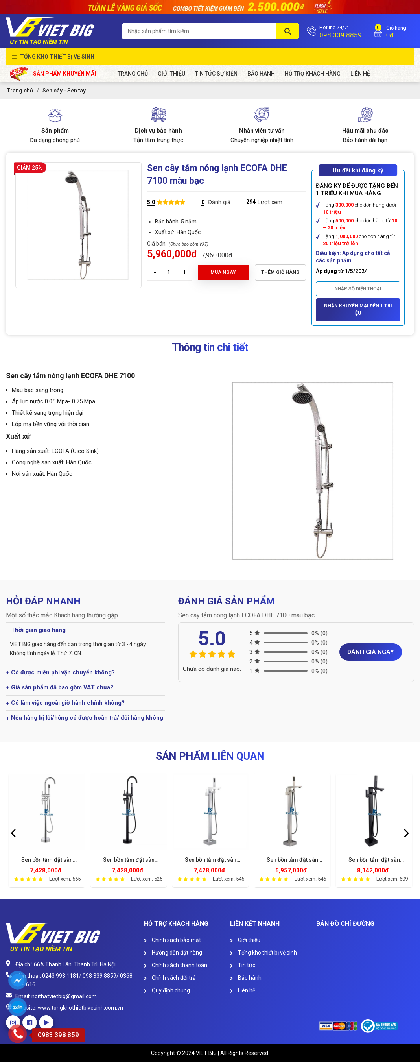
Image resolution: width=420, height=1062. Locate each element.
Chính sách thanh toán (175, 965)
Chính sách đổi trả (170, 978)
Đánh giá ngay (370, 652)
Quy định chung (167, 990)
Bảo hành (261, 73)
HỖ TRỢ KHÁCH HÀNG (313, 73)
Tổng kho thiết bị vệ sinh (57, 57)
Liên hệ (242, 990)
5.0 (151, 202)
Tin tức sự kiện (216, 73)
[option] (47, 832)
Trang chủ (133, 73)
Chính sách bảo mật (172, 940)
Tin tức (242, 965)
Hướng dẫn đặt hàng (173, 952)
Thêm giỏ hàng (280, 272)
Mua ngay (223, 272)
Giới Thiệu (171, 73)
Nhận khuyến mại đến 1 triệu (358, 309)
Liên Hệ (360, 73)
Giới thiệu (245, 940)
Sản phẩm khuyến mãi (53, 73)
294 (251, 202)
